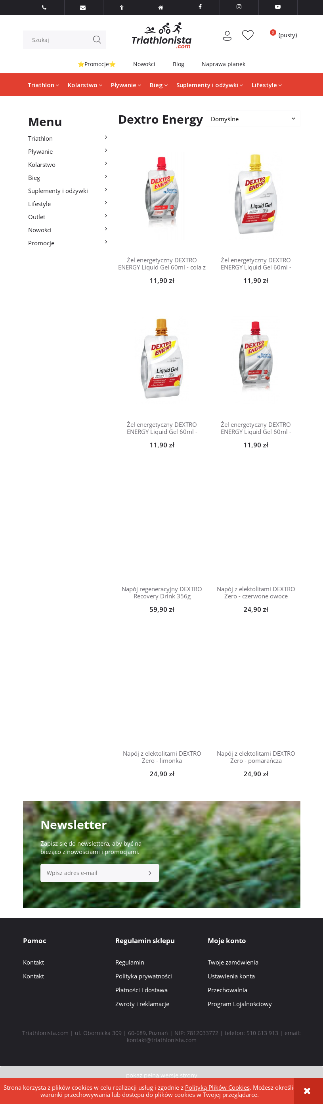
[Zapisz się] (150, 873)
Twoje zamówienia (233, 962)
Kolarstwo (41, 164)
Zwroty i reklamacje (142, 1004)
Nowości (144, 64)
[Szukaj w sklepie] (66, 39)
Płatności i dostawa (141, 990)
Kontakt (33, 962)
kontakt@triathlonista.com (162, 1040)
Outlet (36, 217)
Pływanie (40, 151)
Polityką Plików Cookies (217, 1087)
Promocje (41, 243)
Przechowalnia (227, 990)
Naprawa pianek (223, 64)
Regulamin (129, 962)
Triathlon (40, 138)
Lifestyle (39, 204)
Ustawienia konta (231, 976)
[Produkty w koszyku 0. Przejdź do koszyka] (280, 35)
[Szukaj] (97, 40)
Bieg (34, 177)
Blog (178, 64)
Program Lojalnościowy (240, 1004)
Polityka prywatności (143, 976)
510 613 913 (262, 1033)
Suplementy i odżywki (58, 191)
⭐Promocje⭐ (97, 64)
